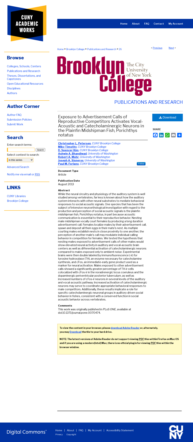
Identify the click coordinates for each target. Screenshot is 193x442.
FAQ (81, 430)
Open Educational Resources (25, 83)
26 (120, 49)
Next (171, 47)
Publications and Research (101, 49)
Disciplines (14, 88)
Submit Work (15, 124)
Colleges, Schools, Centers (24, 66)
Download (167, 117)
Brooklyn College (75, 49)
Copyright (71, 434)
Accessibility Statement (120, 430)
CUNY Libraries (16, 196)
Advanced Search (18, 167)
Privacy (59, 434)
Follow (141, 164)
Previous (157, 47)
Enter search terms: (19, 144)
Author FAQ (14, 114)
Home (60, 49)
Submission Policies (19, 119)
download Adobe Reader (125, 328)
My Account (95, 430)
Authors (12, 93)
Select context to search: (23, 154)
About (70, 430)
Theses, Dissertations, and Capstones (24, 77)
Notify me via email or (23, 174)
